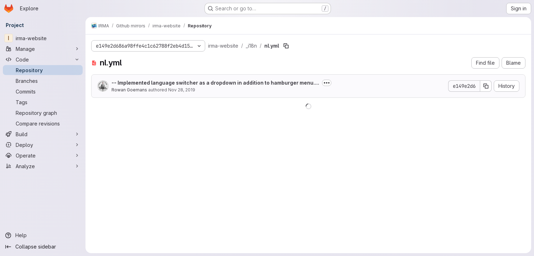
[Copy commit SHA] (486, 86)
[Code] (43, 59)
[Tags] (43, 102)
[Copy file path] (286, 46)
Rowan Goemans (129, 89)
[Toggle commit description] (326, 83)
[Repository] (43, 70)
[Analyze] (43, 166)
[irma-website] (43, 38)
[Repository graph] (43, 113)
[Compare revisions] (43, 123)
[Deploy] (43, 145)
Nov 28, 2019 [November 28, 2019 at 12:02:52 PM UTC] (181, 89)
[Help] (43, 235)
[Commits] (43, 91)
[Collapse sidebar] (43, 247)
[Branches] (43, 81)
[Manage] (43, 49)
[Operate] (43, 155)
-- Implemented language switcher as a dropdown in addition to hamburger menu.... (215, 83)
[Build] (43, 134)
